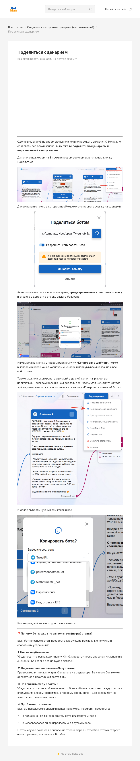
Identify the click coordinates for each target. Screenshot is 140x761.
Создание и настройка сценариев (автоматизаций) (60, 27)
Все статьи (15, 27)
